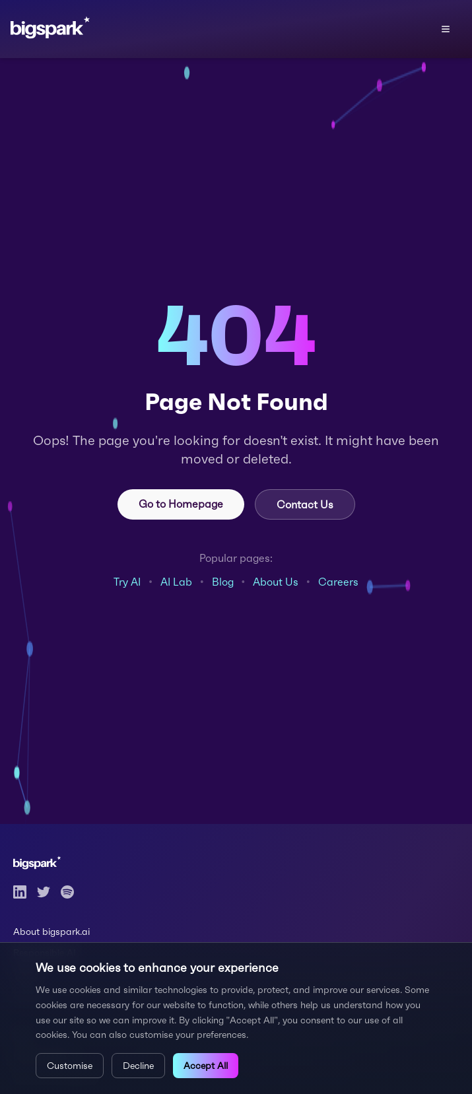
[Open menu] (445, 29)
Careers (338, 581)
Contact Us (305, 504)
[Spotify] (67, 892)
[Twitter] (43, 892)
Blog (223, 581)
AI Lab (176, 581)
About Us (275, 581)
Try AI (127, 581)
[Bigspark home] (58, 29)
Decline (138, 1066)
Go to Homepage (181, 503)
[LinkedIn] (19, 892)
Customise (69, 1066)
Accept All (206, 1066)
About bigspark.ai (51, 932)
